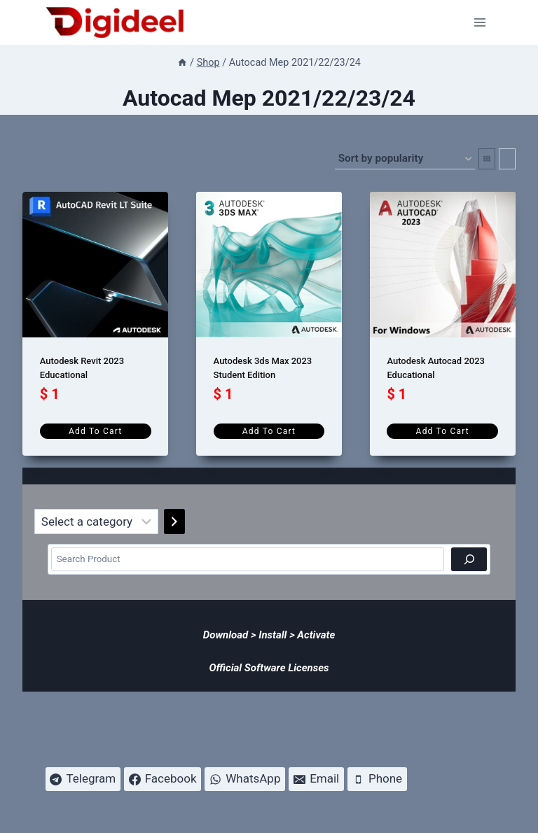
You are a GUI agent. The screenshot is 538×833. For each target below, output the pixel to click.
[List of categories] (96, 521)
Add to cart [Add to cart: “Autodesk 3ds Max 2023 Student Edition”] (269, 431)
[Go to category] (174, 521)
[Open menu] (480, 22)
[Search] (469, 559)
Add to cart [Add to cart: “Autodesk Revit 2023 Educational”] (95, 431)
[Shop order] (405, 158)
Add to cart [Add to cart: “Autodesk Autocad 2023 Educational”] (442, 431)
